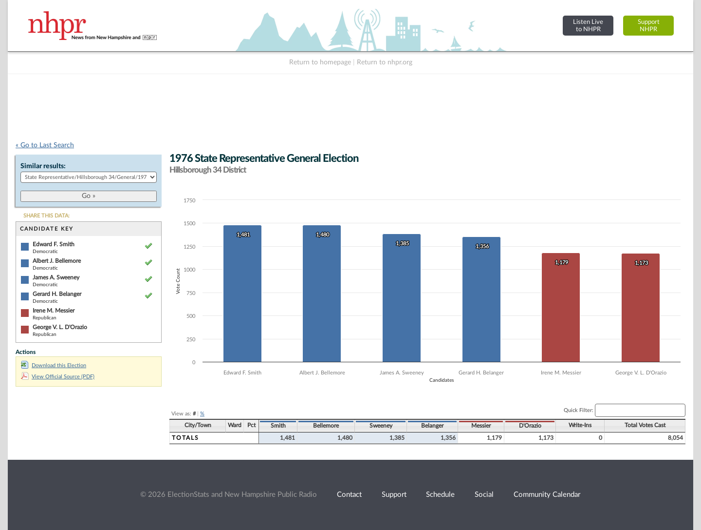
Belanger (432, 426)
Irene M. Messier (53, 311)
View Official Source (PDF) (57, 376)
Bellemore (326, 426)
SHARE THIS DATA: (46, 215)
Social (484, 494)
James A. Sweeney (56, 277)
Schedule (440, 494)
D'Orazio (530, 426)
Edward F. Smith (53, 244)
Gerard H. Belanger (57, 294)
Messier (481, 426)
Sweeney (380, 426)
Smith (278, 426)
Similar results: (43, 166)
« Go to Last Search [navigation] (45, 145)
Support (394, 494)
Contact (349, 494)
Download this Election (53, 365)
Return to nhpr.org (384, 62)
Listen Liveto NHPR (588, 25)
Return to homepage (320, 62)
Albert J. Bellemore (57, 261)
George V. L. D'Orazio (60, 327)
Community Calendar (547, 494)
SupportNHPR (649, 25)
